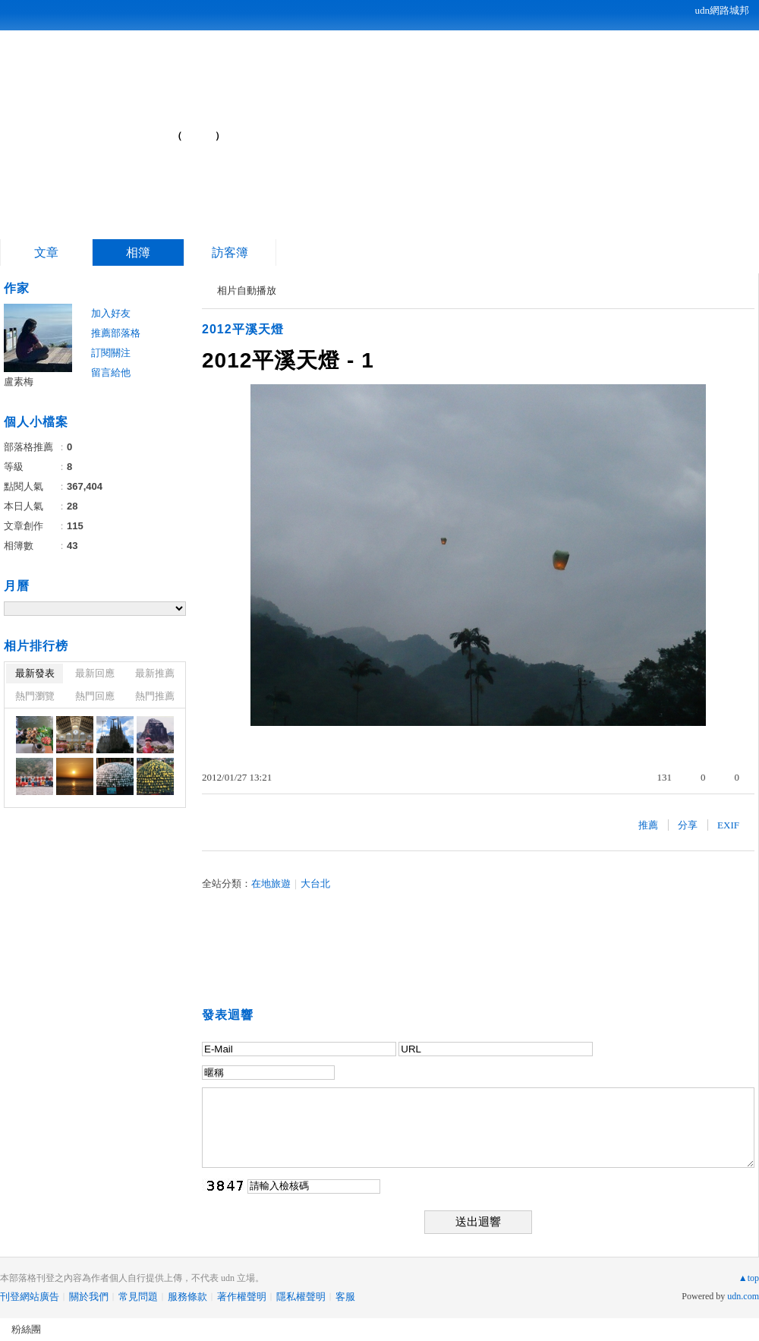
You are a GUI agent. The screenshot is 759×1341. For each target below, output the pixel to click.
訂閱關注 (111, 352)
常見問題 (138, 1296)
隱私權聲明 (301, 1296)
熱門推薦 (155, 696)
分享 (688, 825)
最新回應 (95, 673)
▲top (749, 1278)
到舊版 (199, 135)
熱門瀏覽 (35, 696)
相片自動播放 (246, 290)
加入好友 (111, 313)
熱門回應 (95, 696)
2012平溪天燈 (243, 329)
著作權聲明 (241, 1296)
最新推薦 (155, 673)
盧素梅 (18, 381)
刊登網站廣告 (29, 1296)
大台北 (315, 883)
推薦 (648, 825)
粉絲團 (26, 1329)
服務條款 (187, 1296)
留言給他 (111, 372)
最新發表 (35, 673)
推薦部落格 (115, 333)
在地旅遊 (271, 883)
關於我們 (89, 1296)
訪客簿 (230, 252)
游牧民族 (105, 129)
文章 (46, 252)
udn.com (743, 1296)
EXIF (728, 825)
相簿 (138, 252)
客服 (345, 1296)
